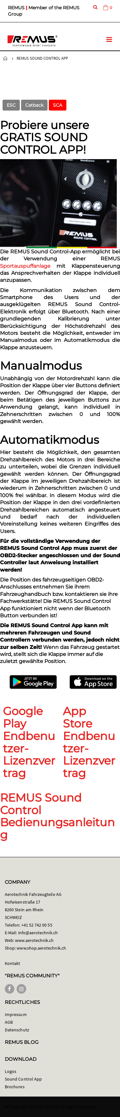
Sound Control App (23, 1079)
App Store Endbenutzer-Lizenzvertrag (89, 742)
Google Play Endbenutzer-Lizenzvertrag (29, 742)
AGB (9, 1022)
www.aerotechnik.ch (34, 940)
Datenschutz (17, 1030)
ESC (11, 105)
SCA (57, 105)
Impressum (16, 1014)
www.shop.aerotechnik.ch (41, 948)
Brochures (15, 1087)
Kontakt (12, 963)
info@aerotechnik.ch (38, 933)
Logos (10, 1071)
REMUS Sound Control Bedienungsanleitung (57, 816)
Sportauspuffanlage (25, 266)
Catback (34, 105)
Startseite (5, 58)
